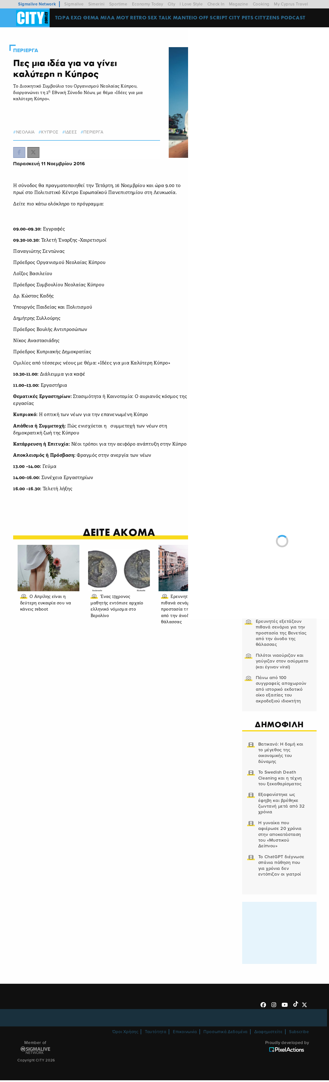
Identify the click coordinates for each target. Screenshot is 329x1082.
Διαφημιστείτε (268, 1033)
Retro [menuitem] (141, 18)
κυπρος (57, 127)
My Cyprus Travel (291, 4)
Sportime (118, 4)
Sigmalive (74, 4)
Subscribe (299, 1033)
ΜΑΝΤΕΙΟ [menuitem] (188, 18)
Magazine (238, 4)
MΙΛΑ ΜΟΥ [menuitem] (117, 18)
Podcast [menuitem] (297, 18)
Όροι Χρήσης (125, 1033)
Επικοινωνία (185, 1033)
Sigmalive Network (37, 4)
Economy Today (147, 4)
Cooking (261, 4)
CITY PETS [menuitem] (245, 18)
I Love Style (191, 4)
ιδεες (78, 127)
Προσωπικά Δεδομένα (225, 1033)
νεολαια (33, 127)
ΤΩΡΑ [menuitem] (65, 18)
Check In (216, 4)
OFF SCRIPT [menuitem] (217, 18)
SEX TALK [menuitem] (163, 18)
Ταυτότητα (155, 1033)
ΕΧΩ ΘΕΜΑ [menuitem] (87, 18)
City (171, 4)
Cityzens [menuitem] (271, 18)
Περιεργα (34, 45)
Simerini (96, 4)
